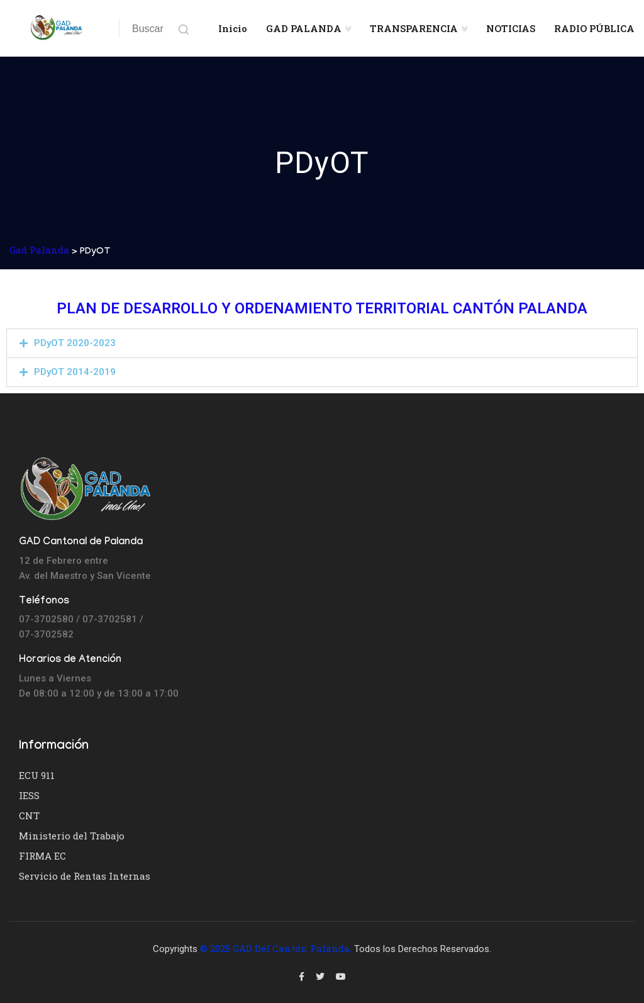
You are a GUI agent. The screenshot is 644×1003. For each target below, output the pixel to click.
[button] (322, 343)
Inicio (232, 28)
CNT (29, 815)
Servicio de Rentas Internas (84, 876)
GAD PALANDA (303, 28)
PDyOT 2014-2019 (75, 372)
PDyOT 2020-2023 (75, 343)
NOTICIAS (510, 28)
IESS (29, 795)
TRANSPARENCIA (414, 28)
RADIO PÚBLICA (594, 28)
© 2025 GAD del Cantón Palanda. (276, 948)
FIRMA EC (42, 855)
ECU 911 (37, 775)
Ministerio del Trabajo (72, 835)
